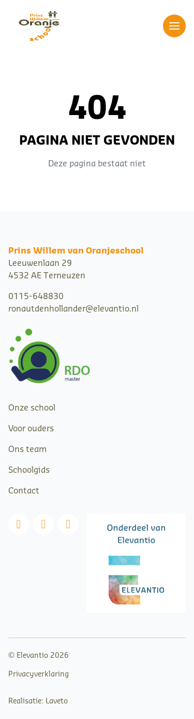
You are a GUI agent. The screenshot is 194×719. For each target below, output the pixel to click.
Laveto (57, 701)
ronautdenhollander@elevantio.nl (73, 309)
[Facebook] (18, 524)
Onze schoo (30, 408)
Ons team (27, 449)
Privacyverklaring (38, 674)
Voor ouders (31, 429)
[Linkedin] (68, 524)
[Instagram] (43, 524)
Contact (23, 491)
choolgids (31, 470)
